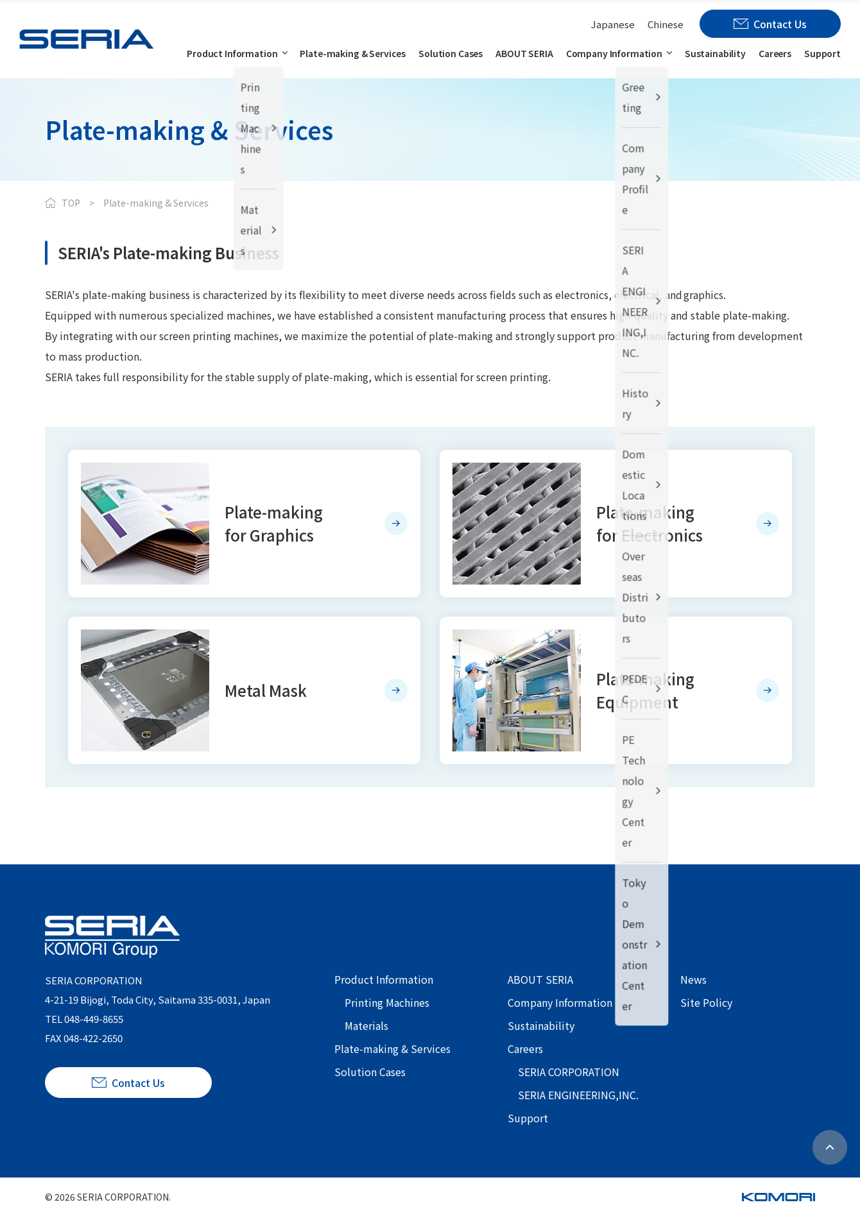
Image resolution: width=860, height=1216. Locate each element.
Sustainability (715, 53)
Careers (775, 53)
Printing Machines (387, 1002)
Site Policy (706, 1002)
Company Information (614, 53)
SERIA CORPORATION (568, 1071)
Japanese (613, 24)
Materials (366, 1025)
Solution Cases (450, 53)
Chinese (666, 24)
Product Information (232, 53)
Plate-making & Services (353, 53)
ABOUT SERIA (524, 53)
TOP (71, 202)
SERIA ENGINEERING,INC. (578, 1094)
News (693, 979)
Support (822, 53)
